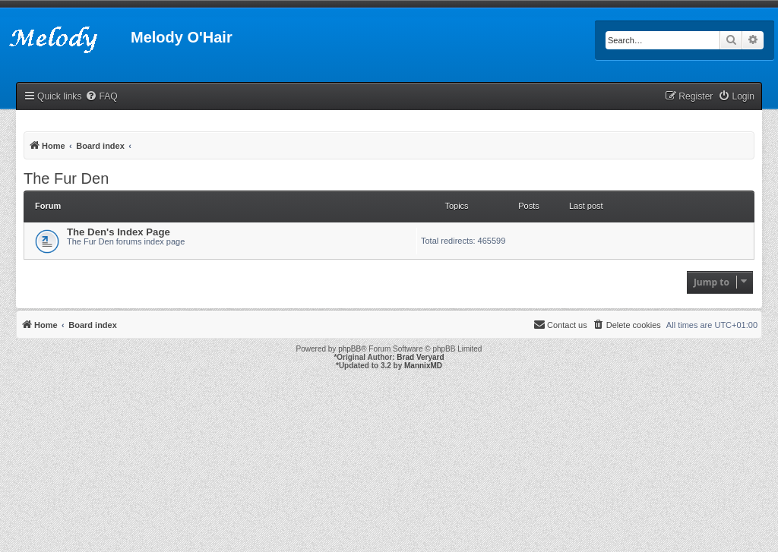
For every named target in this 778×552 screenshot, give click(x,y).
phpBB (349, 349)
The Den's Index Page (118, 232)
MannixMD (423, 365)
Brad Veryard (420, 357)
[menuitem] (101, 97)
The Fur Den (66, 178)
